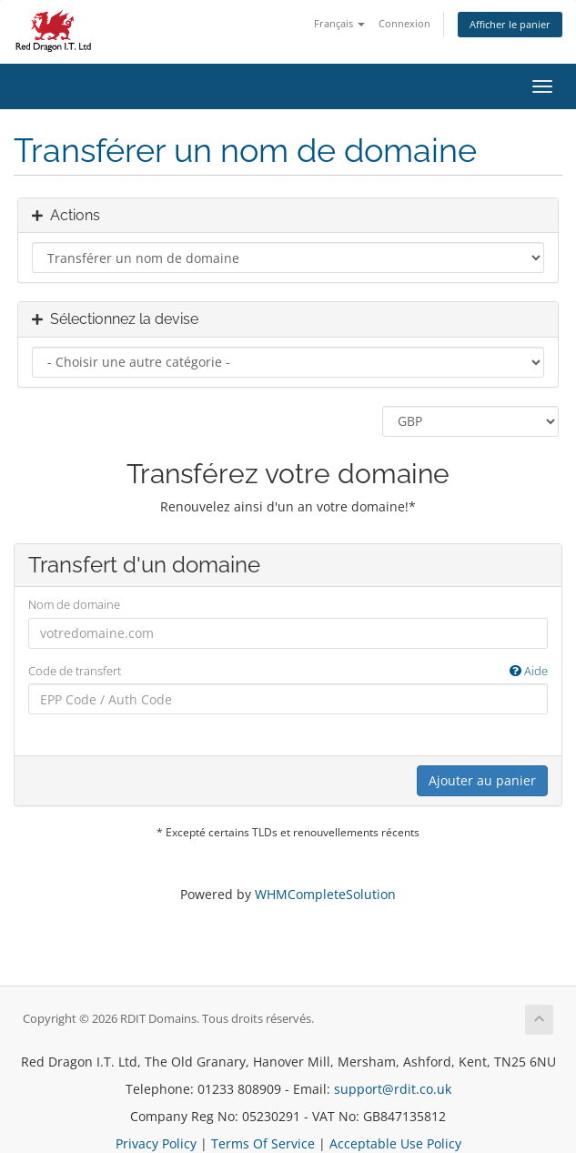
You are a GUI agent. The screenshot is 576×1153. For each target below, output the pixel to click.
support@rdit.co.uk (392, 1088)
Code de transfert (288, 671)
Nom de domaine (74, 604)
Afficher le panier (510, 24)
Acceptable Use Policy (395, 1143)
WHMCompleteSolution (325, 894)
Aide (529, 670)
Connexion (404, 23)
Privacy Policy (156, 1143)
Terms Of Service (263, 1143)
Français (339, 23)
